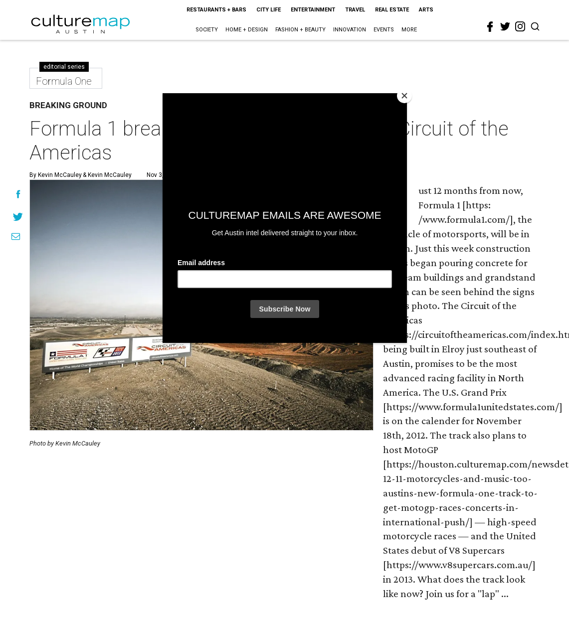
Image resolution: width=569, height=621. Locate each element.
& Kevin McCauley (106, 174)
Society (206, 29)
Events (384, 29)
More (409, 29)
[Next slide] (360, 305)
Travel (355, 9)
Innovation (349, 29)
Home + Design (246, 29)
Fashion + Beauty (300, 29)
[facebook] (490, 26)
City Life (268, 9)
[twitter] (505, 26)
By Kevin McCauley (55, 174)
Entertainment (313, 9)
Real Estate (392, 9)
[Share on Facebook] (18, 194)
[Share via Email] (15, 236)
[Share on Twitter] (18, 216)
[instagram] (520, 26)
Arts (426, 9)
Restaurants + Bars (216, 9)
